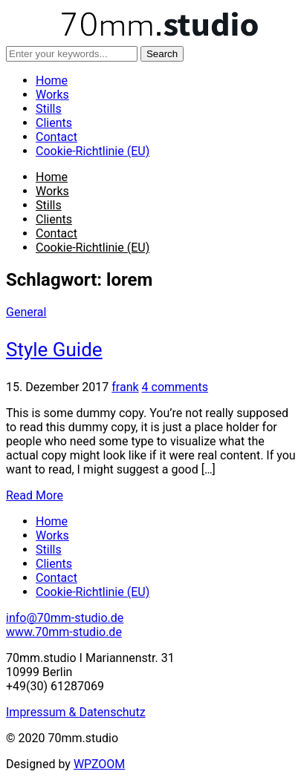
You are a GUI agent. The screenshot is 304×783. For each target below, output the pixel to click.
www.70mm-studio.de (64, 632)
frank (124, 387)
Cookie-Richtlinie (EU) (92, 151)
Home (52, 80)
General (26, 312)
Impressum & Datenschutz (76, 712)
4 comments (175, 387)
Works (52, 95)
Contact (56, 137)
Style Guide (54, 349)
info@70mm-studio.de (64, 618)
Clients (54, 123)
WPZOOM (99, 764)
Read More (34, 495)
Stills (49, 109)
